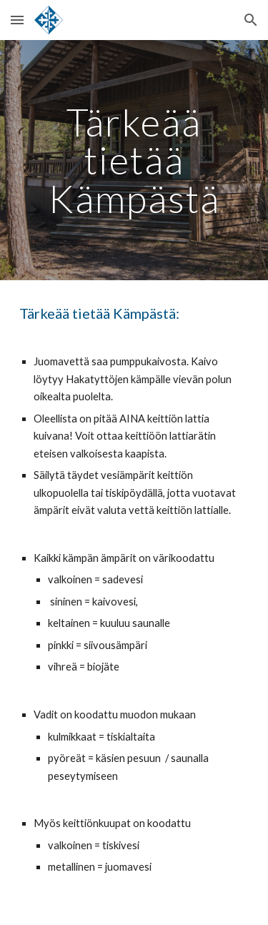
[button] (17, 19)
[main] (134, 160)
